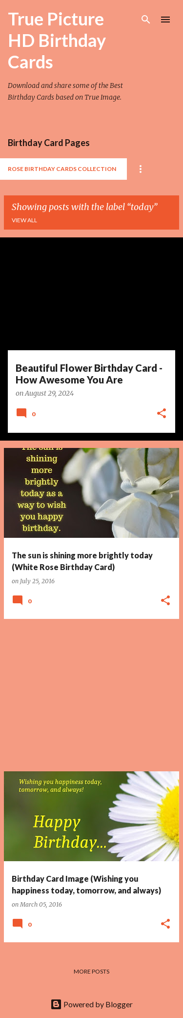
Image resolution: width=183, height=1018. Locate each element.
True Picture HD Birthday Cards (57, 40)
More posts (91, 971)
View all (24, 220)
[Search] (146, 19)
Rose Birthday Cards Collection (62, 168)
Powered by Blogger (91, 1004)
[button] (161, 414)
